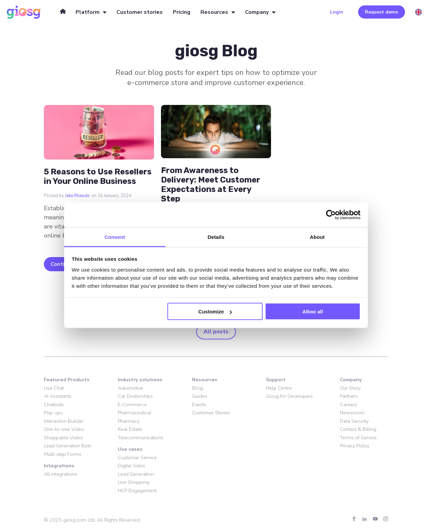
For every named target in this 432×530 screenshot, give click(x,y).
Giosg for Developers (289, 396)
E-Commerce (132, 404)
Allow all (312, 311)
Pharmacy (128, 421)
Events (199, 404)
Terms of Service (358, 437)
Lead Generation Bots (67, 445)
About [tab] (317, 237)
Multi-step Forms (62, 454)
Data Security (354, 421)
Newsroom (352, 412)
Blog (197, 388)
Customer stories (139, 12)
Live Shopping (133, 482)
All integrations (60, 474)
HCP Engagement (137, 490)
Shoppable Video (63, 437)
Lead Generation (136, 474)
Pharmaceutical (134, 412)
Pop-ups (53, 412)
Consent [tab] (115, 237)
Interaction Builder (64, 421)
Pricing (181, 12)
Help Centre (279, 388)
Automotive (130, 388)
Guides (199, 396)
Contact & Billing (358, 429)
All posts (216, 331)
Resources (214, 12)
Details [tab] (216, 237)
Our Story (350, 388)
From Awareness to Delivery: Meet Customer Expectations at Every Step (210, 184)
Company (257, 12)
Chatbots (54, 404)
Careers (348, 404)
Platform (88, 12)
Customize (215, 311)
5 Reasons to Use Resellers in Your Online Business (98, 176)
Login (336, 12)
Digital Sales (131, 465)
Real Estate (130, 429)
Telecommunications (140, 437)
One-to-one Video (64, 429)
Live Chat (54, 388)
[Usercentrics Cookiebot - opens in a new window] (330, 215)
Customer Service (137, 457)
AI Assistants (58, 396)
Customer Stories (211, 412)
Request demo (381, 12)
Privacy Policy (354, 445)
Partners (349, 396)
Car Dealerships (135, 396)
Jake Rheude (77, 196)
